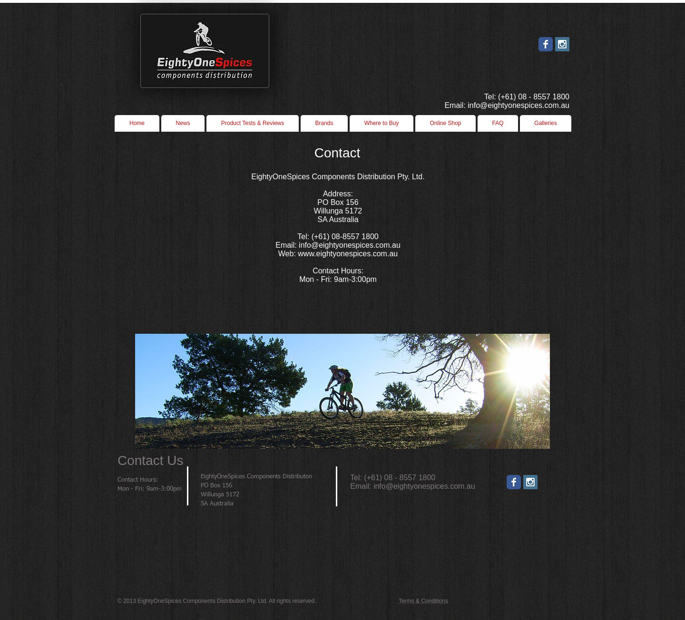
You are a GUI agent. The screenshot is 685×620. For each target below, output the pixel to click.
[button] (381, 123)
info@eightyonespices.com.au (424, 486)
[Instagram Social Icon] (562, 44)
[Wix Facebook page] (545, 44)
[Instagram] (530, 482)
